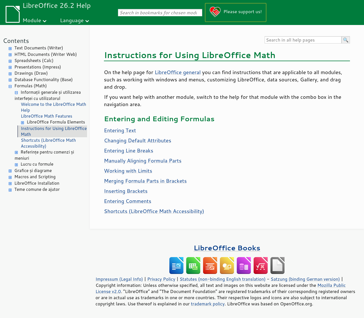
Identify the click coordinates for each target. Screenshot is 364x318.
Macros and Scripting (35, 177)
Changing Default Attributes (137, 140)
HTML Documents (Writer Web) (45, 54)
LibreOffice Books (227, 248)
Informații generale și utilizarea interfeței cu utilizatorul (48, 95)
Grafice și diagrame (33, 170)
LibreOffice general (178, 72)
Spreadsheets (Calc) (33, 60)
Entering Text (120, 130)
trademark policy (208, 304)
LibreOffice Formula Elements (56, 122)
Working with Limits (128, 170)
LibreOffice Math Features (46, 116)
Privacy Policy (161, 279)
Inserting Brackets (125, 191)
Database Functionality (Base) (43, 80)
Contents (16, 40)
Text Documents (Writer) (38, 48)
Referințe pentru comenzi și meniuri (44, 155)
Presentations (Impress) (37, 67)
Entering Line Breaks (128, 150)
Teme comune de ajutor (37, 189)
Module (31, 20)
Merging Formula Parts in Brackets (145, 180)
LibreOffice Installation (36, 183)
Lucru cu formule (37, 164)
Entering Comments (127, 201)
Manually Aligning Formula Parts (142, 160)
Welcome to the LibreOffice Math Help (53, 107)
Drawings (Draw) (31, 73)
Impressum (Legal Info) (119, 279)
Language (72, 20)
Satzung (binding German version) (305, 279)
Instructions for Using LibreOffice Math (54, 131)
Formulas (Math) (30, 86)
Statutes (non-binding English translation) (222, 279)
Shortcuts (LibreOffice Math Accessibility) (48, 143)
